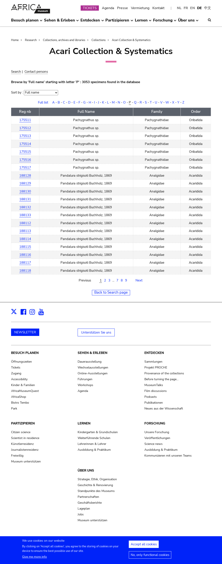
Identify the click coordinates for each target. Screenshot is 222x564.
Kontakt (158, 8)
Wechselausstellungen (93, 367)
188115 (25, 247)
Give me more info (34, 558)
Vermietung (140, 8)
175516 (25, 160)
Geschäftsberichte (90, 503)
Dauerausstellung (89, 362)
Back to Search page (111, 292)
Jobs (81, 514)
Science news (153, 444)
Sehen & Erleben (92, 353)
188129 (25, 183)
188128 (25, 175)
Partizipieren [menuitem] (119, 22)
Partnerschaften (88, 497)
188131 (25, 199)
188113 (25, 231)
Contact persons (36, 71)
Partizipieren (23, 423)
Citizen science (20, 432)
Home (15, 40)
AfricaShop (18, 397)
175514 (25, 144)
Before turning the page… (161, 379)
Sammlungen (153, 362)
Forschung (154, 423)
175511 (25, 120)
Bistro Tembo (20, 403)
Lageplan (84, 508)
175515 (25, 152)
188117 (25, 262)
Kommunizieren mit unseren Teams (168, 456)
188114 (25, 239)
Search (16, 71)
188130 (25, 191)
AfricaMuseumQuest (25, 391)
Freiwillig (17, 456)
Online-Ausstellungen (93, 373)
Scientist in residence (25, 438)
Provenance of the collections (164, 373)
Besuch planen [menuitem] (26, 22)
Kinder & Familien (23, 385)
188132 (25, 207)
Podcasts (150, 397)
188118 (25, 270)
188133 (25, 215)
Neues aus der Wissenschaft (163, 408)
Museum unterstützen (26, 461)
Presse (122, 8)
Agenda (108, 8)
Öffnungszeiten (21, 362)
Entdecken (154, 353)
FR (186, 8)
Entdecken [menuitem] (92, 22)
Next (138, 280)
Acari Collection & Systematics (131, 40)
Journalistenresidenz (24, 450)
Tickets (15, 367)
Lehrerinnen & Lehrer (92, 444)
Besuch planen (25, 353)
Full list (43, 102)
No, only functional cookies (150, 557)
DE (199, 8)
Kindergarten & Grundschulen (98, 432)
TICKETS (90, 8)
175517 (25, 167)
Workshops (85, 385)
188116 (25, 255)
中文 (207, 8)
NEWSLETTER (25, 332)
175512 (25, 128)
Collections (98, 40)
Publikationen (153, 403)
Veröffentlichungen (157, 438)
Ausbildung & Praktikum (94, 450)
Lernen (84, 423)
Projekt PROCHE (155, 367)
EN (192, 8)
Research (31, 40)
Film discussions (155, 391)
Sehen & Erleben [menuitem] (61, 22)
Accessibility (19, 379)
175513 (25, 136)
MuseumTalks (153, 385)
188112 (25, 223)
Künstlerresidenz (22, 444)
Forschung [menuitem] (164, 22)
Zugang (16, 373)
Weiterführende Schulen (94, 438)
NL (179, 8)
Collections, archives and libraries (64, 40)
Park (14, 408)
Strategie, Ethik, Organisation (97, 479)
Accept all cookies (144, 546)
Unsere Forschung (156, 432)
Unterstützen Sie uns (96, 332)
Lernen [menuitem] (143, 22)
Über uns (86, 470)
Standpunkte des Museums (96, 491)
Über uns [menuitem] (188, 22)
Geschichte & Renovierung (95, 485)
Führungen (85, 379)
